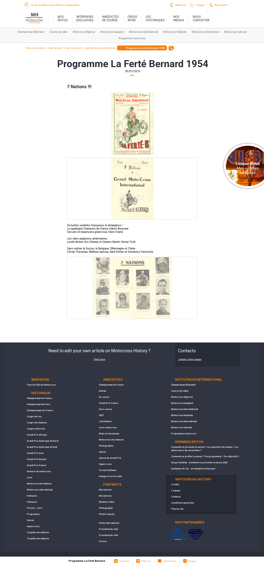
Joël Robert (105, 421)
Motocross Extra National (143, 32)
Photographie (106, 445)
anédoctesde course (110, 18)
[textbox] (171, 48)
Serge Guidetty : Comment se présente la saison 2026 (199, 462)
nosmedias (178, 18)
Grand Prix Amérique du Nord (42, 441)
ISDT (101, 415)
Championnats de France (40, 410)
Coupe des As (34, 416)
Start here (99, 359)
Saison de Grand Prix (110, 458)
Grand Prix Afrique (37, 434)
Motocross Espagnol (112, 32)
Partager (192, 561)
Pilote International (109, 523)
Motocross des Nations (39, 483)
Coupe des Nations (37, 422)
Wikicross (180, 5)
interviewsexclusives (84, 18)
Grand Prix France (36, 465)
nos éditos (63, 18)
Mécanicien (105, 489)
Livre (29, 477)
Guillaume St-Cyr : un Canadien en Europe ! (193, 468)
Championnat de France (39, 398)
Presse (103, 541)
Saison (30, 520)
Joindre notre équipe (190, 359)
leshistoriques (155, 18)
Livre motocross (108, 427)
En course (104, 397)
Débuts (102, 391)
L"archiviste (124, 561)
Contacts (176, 496)
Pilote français (107, 514)
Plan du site (177, 509)
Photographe (106, 508)
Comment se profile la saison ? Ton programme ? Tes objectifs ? (205, 456)
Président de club (108, 529)
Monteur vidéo (107, 502)
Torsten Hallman (107, 470)
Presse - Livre (34, 508)
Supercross (33, 526)
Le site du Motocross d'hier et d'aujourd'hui (55, 5)
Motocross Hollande (174, 32)
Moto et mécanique (109, 433)
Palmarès (32, 495)
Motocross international (205, 32)
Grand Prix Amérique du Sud (42, 447)
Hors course (105, 409)
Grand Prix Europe (36, 459)
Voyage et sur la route (110, 476)
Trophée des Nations (38, 532)
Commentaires (169, 561)
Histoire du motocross (39, 471)
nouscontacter (201, 18)
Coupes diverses (36, 428)
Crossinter (132, 18)
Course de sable (58, 32)
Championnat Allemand (31, 32)
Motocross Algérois (84, 32)
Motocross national (235, 32)
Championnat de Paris (38, 404)
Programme (33, 514)
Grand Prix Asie (35, 453)
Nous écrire (221, 5)
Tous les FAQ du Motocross (41, 384)
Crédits (175, 484)
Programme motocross (132, 38)
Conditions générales (182, 502)
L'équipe (200, 5)
